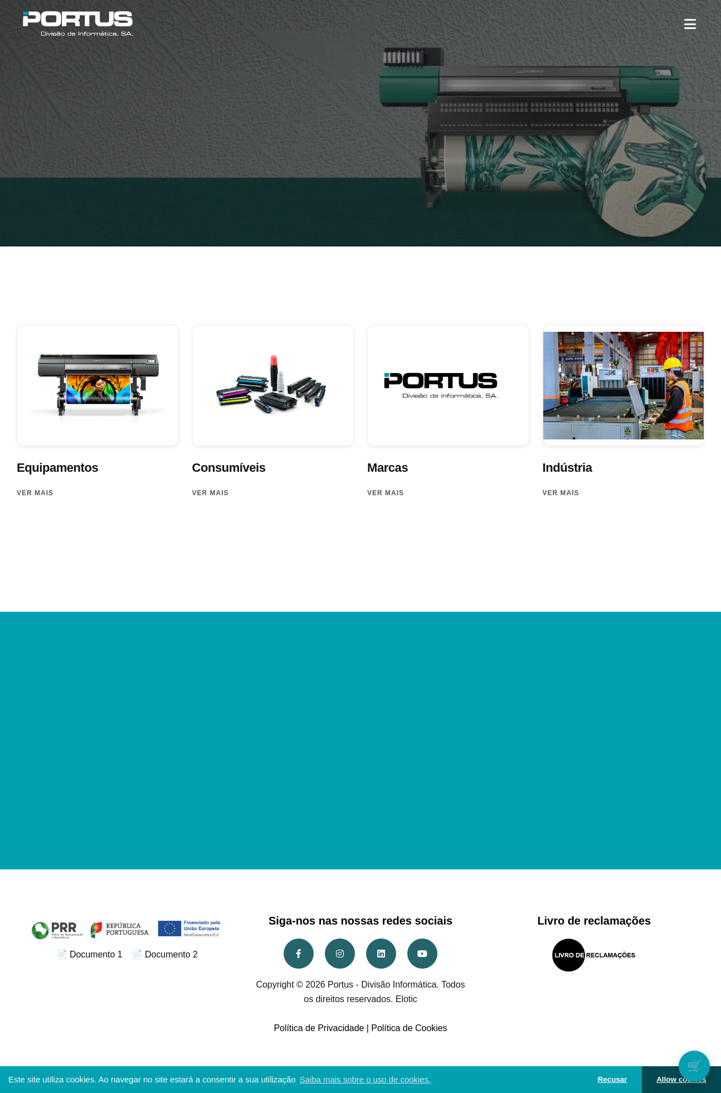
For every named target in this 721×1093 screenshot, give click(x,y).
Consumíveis (229, 468)
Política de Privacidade (319, 1028)
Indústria (567, 468)
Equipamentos (57, 468)
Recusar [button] (612, 1079)
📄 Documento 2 (164, 954)
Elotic (406, 999)
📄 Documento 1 (89, 954)
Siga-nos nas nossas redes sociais (360, 921)
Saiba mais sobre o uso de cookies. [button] (365, 1079)
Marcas (387, 468)
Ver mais (35, 493)
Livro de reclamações (594, 921)
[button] (690, 23)
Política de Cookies (409, 1028)
